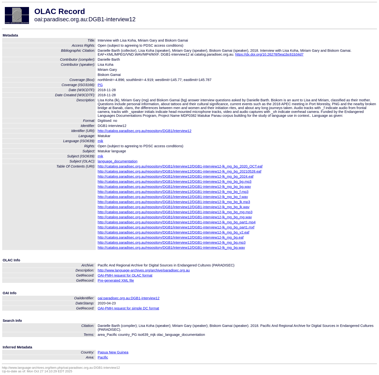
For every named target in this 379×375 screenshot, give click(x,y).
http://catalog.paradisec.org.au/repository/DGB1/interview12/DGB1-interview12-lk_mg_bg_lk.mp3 (174, 202)
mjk (100, 141)
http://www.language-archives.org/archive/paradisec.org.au (144, 270)
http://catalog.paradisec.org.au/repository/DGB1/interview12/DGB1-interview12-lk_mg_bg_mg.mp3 (175, 212)
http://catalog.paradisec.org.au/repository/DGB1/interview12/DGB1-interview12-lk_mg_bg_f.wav (173, 197)
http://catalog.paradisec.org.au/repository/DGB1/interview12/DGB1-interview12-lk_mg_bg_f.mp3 (173, 192)
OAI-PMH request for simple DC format (128, 308)
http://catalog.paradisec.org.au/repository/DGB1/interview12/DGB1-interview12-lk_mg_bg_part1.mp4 (176, 222)
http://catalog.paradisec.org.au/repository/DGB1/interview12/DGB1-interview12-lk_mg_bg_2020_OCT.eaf (180, 166)
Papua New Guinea (113, 352)
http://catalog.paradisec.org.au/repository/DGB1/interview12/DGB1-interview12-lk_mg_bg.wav (171, 248)
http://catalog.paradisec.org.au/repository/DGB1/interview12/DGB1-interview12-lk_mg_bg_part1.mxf (176, 227)
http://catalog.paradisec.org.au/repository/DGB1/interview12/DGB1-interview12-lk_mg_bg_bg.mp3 (174, 182)
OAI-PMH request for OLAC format (125, 275)
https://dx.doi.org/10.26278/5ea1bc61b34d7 (269, 54)
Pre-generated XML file (116, 280)
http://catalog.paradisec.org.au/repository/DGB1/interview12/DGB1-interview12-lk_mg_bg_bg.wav (174, 187)
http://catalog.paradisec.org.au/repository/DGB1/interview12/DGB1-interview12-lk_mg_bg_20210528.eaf (179, 171)
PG (100, 85)
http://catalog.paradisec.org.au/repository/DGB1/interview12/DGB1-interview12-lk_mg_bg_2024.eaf (175, 176)
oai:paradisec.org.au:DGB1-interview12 (129, 298)
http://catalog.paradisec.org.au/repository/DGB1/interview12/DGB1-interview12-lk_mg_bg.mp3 (172, 242)
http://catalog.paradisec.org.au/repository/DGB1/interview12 (144, 131)
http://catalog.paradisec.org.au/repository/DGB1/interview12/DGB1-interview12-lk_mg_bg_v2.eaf (173, 232)
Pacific (103, 357)
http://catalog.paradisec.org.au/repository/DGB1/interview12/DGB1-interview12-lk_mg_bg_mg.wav (175, 217)
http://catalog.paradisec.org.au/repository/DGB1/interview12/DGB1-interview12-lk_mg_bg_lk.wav (173, 207)
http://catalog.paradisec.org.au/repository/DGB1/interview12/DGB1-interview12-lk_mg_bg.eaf (171, 237)
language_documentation (118, 161)
